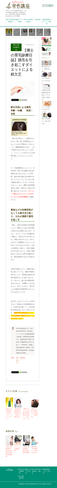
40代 (12, 358)
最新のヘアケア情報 (19, 20)
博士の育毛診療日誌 (28, 20)
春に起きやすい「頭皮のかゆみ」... (46, 69)
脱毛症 (22, 358)
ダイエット (17, 360)
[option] (9, 32)
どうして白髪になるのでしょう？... (46, 109)
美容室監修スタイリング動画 (47, 22)
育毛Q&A (38, 19)
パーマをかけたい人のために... (46, 80)
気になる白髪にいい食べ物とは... (46, 121)
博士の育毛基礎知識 (10, 20)
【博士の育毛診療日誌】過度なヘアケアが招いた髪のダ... (46, 95)
